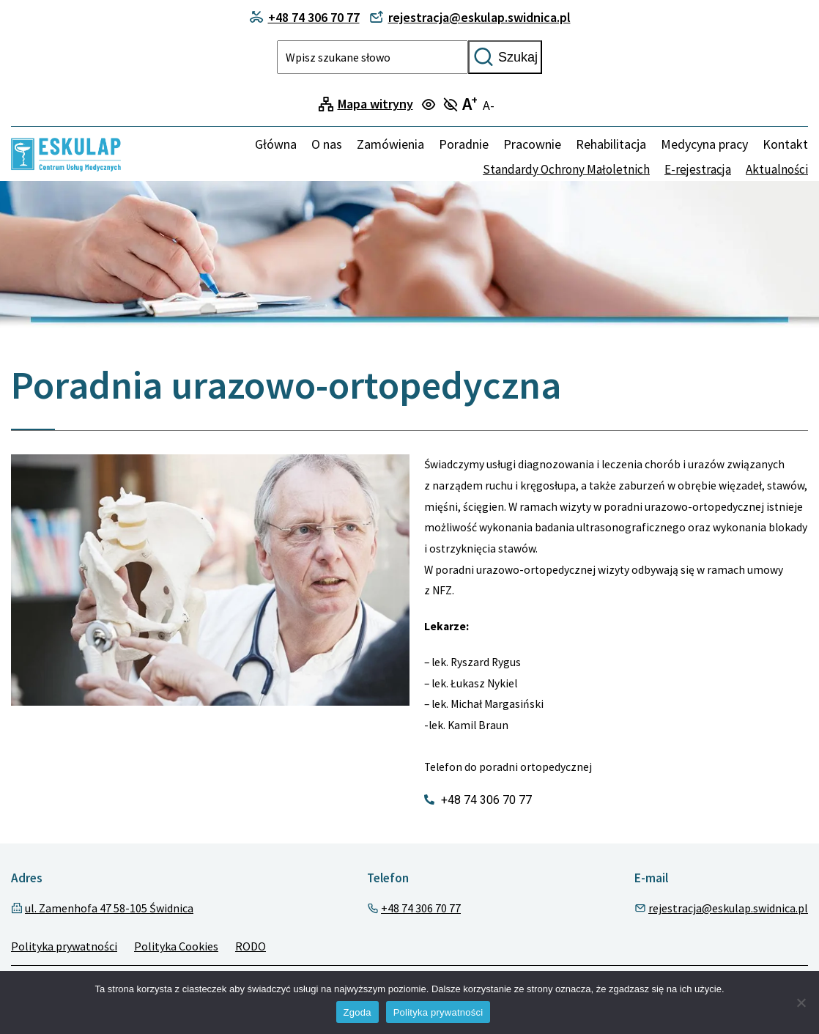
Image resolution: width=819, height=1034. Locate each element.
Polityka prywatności (64, 946)
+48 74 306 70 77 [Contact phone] (304, 17)
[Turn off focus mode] (452, 105)
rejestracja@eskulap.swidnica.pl (728, 908)
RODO (250, 946)
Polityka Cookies (176, 946)
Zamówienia (390, 144)
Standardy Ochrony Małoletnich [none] (566, 169)
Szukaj (505, 57)
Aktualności (777, 169)
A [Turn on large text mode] (470, 103)
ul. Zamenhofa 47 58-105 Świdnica (109, 908)
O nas (326, 144)
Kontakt (785, 144)
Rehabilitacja (611, 144)
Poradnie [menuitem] (464, 144)
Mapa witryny (375, 103)
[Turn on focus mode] (430, 105)
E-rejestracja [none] (697, 169)
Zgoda (357, 1012)
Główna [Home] (276, 144)
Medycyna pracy (704, 144)
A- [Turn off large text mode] (488, 105)
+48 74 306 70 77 (421, 908)
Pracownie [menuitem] (532, 144)
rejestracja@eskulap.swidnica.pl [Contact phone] (470, 17)
